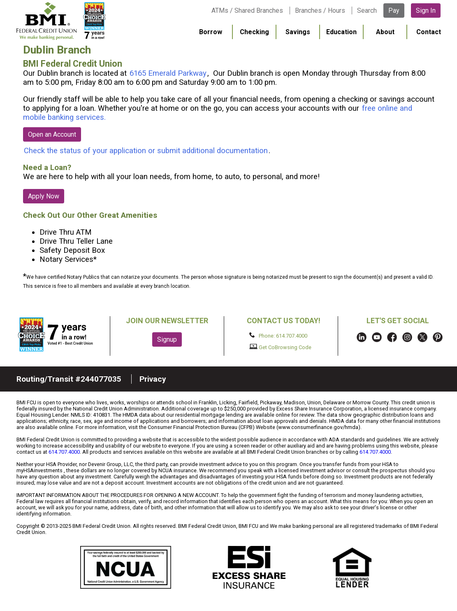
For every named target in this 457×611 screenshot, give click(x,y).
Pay (393, 10)
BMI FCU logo (70, 21)
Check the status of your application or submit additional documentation (146, 150)
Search (367, 10)
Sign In (426, 10)
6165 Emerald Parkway (168, 73)
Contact (428, 32)
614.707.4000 (64, 452)
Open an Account (52, 134)
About (385, 32)
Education (341, 32)
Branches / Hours (320, 10)
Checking (254, 32)
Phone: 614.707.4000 (278, 335)
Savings (297, 32)
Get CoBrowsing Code (280, 347)
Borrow (210, 32)
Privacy (152, 379)
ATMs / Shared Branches (247, 10)
